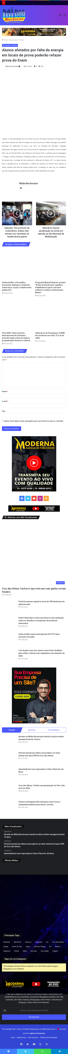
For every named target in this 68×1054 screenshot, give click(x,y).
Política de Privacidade (48, 1036)
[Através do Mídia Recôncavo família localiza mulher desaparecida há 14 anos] (9, 741)
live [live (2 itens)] (50, 945)
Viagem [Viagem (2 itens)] (55, 950)
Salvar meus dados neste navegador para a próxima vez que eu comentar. (34, 420)
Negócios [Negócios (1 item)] (6, 950)
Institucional (21, 1036)
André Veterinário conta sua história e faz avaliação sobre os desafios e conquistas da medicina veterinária (41, 619)
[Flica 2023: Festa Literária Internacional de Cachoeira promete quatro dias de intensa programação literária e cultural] (17, 313)
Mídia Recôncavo (11, 66)
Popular (12, 729)
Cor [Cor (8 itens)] (47, 941)
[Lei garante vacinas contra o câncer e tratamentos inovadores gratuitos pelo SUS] (34, 874)
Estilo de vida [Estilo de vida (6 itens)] (17, 945)
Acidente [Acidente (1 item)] (6, 941)
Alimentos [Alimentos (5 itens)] (17, 941)
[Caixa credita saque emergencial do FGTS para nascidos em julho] (9, 639)
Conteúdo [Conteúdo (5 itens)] (38, 941)
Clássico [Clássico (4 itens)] (28, 941)
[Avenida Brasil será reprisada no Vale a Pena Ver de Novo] (9, 774)
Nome (5, 390)
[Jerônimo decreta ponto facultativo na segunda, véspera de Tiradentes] (34, 895)
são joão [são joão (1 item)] (34, 950)
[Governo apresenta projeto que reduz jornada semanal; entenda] (55, 874)
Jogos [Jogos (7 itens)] (27, 945)
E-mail (5, 400)
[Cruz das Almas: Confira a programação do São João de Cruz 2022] (9, 790)
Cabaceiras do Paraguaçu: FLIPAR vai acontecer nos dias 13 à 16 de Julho (50, 334)
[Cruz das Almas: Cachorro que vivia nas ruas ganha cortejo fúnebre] (34, 552)
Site (3, 410)
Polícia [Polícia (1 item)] (16, 950)
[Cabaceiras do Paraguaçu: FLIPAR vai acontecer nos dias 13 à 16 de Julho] (50, 313)
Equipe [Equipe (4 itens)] (5, 945)
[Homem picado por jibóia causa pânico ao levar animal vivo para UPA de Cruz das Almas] (9, 757)
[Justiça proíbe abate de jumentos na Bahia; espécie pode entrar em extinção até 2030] (55, 895)
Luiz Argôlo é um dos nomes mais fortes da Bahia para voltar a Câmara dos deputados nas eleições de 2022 (41, 652)
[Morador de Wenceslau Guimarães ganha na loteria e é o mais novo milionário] (12, 895)
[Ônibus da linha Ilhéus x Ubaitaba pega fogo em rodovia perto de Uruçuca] (12, 874)
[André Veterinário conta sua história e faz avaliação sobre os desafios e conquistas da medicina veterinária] (9, 622)
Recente (31, 729)
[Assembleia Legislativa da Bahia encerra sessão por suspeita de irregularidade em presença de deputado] (55, 917)
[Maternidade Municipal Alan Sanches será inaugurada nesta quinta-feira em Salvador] (34, 917)
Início (5, 40)
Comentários (53, 729)
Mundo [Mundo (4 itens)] (57, 945)
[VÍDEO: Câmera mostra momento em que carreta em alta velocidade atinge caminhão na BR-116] (12, 917)
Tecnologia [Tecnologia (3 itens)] (45, 950)
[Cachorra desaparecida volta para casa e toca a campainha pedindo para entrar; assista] (9, 806)
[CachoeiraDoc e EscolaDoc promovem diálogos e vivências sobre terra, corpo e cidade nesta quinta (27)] (17, 263)
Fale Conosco (33, 1036)
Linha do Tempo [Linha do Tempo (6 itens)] (39, 945)
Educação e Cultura (17, 40)
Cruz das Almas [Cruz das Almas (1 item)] (58, 941)
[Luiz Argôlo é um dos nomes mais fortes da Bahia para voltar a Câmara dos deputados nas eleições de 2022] (9, 655)
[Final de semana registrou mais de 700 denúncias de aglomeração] (9, 606)
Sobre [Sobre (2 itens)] (25, 950)
